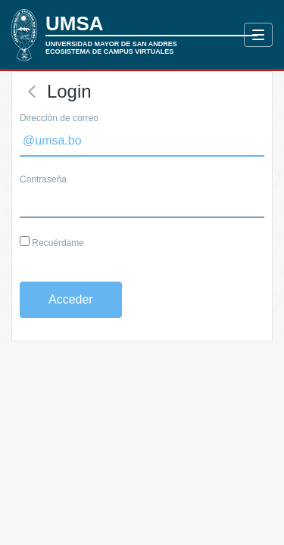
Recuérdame (52, 242)
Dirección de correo (59, 118)
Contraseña (43, 179)
